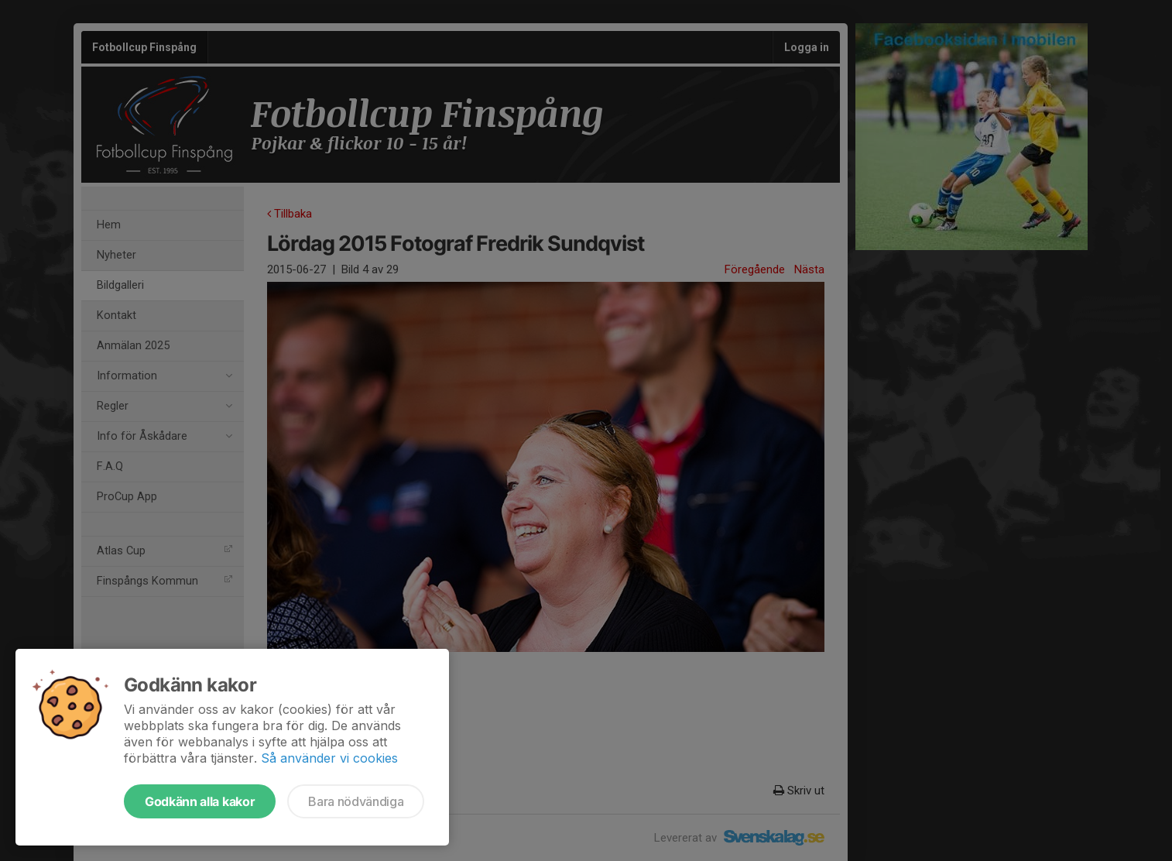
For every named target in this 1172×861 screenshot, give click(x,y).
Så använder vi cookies (329, 758)
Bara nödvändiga (355, 801)
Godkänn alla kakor (200, 801)
